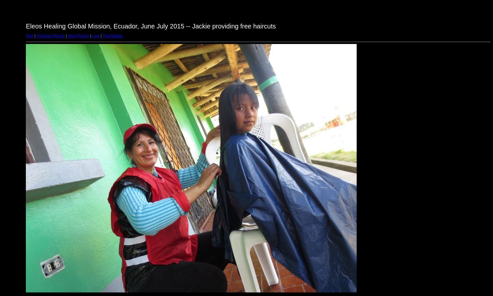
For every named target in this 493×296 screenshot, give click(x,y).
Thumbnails (113, 36)
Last (96, 36)
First (29, 36)
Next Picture (78, 36)
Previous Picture (51, 36)
